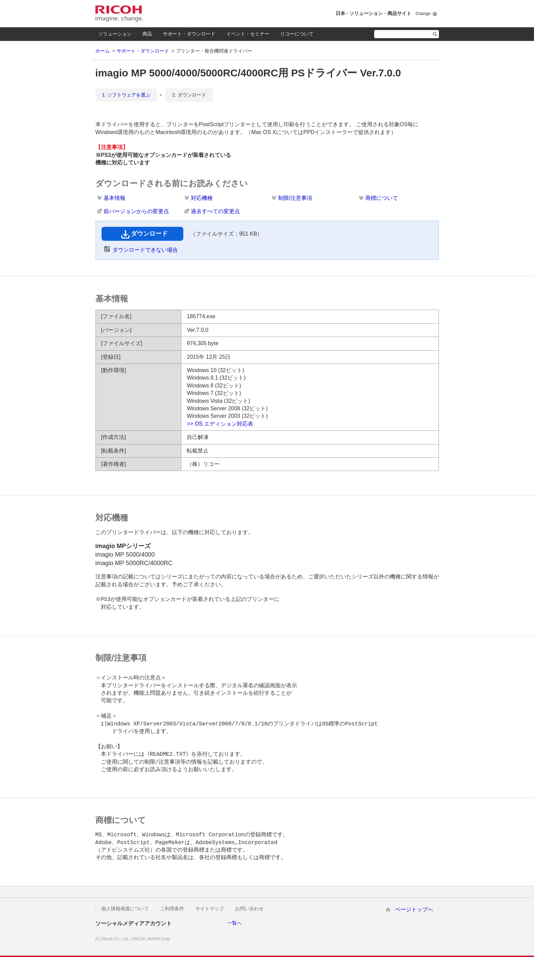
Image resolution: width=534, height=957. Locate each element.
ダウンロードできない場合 (145, 250)
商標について (381, 198)
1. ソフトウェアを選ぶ (126, 95)
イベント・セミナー (247, 33)
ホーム (102, 51)
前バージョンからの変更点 (136, 211)
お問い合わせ (249, 908)
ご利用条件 (172, 908)
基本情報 (114, 198)
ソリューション (115, 33)
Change (422, 13)
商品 (147, 33)
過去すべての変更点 (215, 211)
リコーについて (297, 33)
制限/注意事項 (295, 198)
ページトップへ (414, 909)
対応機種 (202, 198)
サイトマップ (209, 908)
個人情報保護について (125, 908)
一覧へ (234, 923)
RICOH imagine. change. (119, 13)
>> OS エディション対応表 (220, 424)
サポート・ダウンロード (189, 33)
